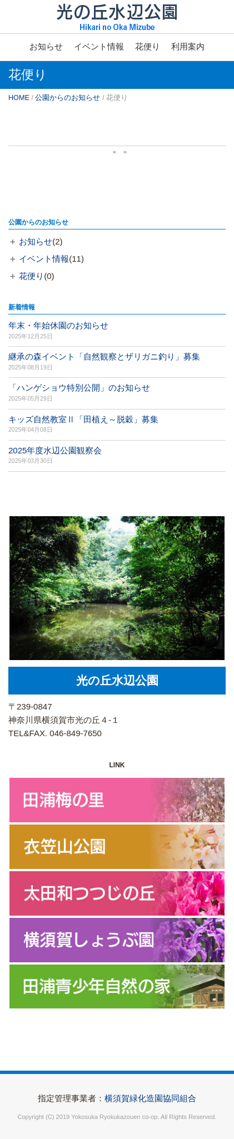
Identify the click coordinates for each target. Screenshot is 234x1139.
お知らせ (46, 46)
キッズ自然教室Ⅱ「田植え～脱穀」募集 (83, 419)
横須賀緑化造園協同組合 (150, 1098)
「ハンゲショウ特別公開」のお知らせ (79, 387)
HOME (18, 98)
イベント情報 (99, 46)
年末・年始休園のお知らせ (58, 325)
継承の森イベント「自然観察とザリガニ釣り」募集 (104, 356)
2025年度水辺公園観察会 (55, 450)
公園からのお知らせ (67, 98)
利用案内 (188, 46)
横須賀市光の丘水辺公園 (117, 25)
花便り (147, 46)
